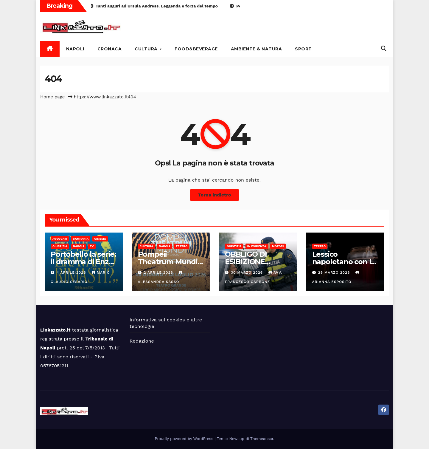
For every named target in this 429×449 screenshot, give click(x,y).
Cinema (100, 238)
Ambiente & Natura (256, 49)
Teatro (182, 246)
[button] (383, 48)
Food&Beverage (196, 49)
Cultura (147, 49)
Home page (52, 97)
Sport (303, 49)
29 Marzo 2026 (334, 272)
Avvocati (59, 238)
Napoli (75, 49)
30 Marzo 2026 (247, 272)
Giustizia (59, 246)
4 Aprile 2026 (72, 272)
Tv (92, 246)
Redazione (142, 341)
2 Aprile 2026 (159, 272)
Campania (80, 238)
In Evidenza (256, 246)
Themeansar (261, 438)
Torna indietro (214, 195)
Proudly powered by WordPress (185, 438)
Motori (278, 246)
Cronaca (109, 49)
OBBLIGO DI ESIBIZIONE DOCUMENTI (247, 261)
